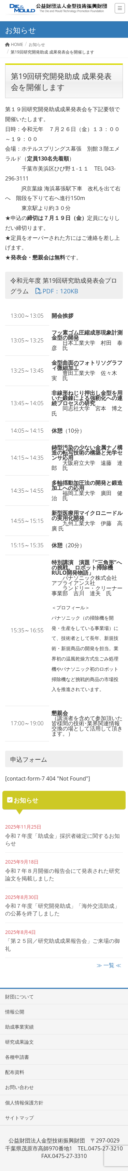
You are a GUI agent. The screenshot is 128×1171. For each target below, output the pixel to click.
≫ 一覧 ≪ (109, 965)
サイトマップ (19, 1117)
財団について (19, 996)
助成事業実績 (19, 1026)
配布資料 (14, 1072)
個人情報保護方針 (24, 1102)
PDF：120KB (56, 291)
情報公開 (14, 1011)
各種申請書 (17, 1057)
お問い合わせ (19, 1087)
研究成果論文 (19, 1042)
